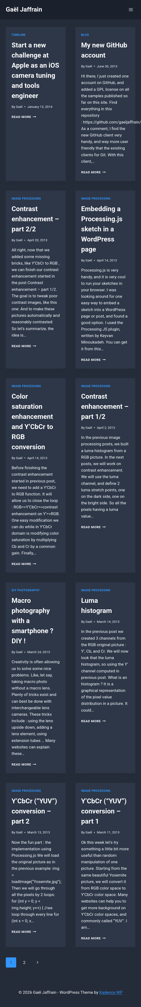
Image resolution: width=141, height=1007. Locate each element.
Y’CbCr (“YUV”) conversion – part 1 (104, 811)
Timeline (19, 35)
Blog (85, 35)
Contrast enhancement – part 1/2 (104, 406)
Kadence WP (111, 992)
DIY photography (26, 590)
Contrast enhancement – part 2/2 (35, 219)
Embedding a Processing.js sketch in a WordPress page (101, 229)
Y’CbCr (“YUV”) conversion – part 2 (34, 811)
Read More (24, 117)
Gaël (19, 107)
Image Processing (26, 198)
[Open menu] (130, 9)
